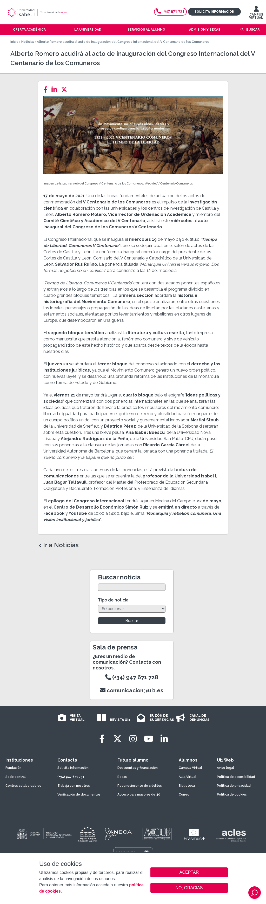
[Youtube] (148, 739)
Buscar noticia (119, 577)
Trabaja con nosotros (73, 785)
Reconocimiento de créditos (139, 785)
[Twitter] (65, 89)
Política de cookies (232, 794)
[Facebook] (46, 89)
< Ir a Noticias (58, 545)
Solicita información (214, 11)
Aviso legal (225, 768)
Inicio (14, 42)
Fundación (13, 768)
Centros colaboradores (23, 785)
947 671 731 (170, 11)
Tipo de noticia (113, 600)
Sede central (15, 777)
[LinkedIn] (55, 89)
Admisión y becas (204, 29)
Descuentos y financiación (137, 768)
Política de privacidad (234, 785)
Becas (122, 777)
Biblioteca (187, 785)
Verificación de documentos (79, 794)
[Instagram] (133, 739)
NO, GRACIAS (189, 888)
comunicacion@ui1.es (131, 690)
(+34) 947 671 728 (131, 677)
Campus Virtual (190, 768)
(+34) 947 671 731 (70, 777)
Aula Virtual (187, 777)
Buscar (253, 29)
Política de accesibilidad (236, 777)
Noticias (27, 42)
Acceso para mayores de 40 (138, 794)
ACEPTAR (189, 872)
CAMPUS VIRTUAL (256, 13)
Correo (184, 794)
